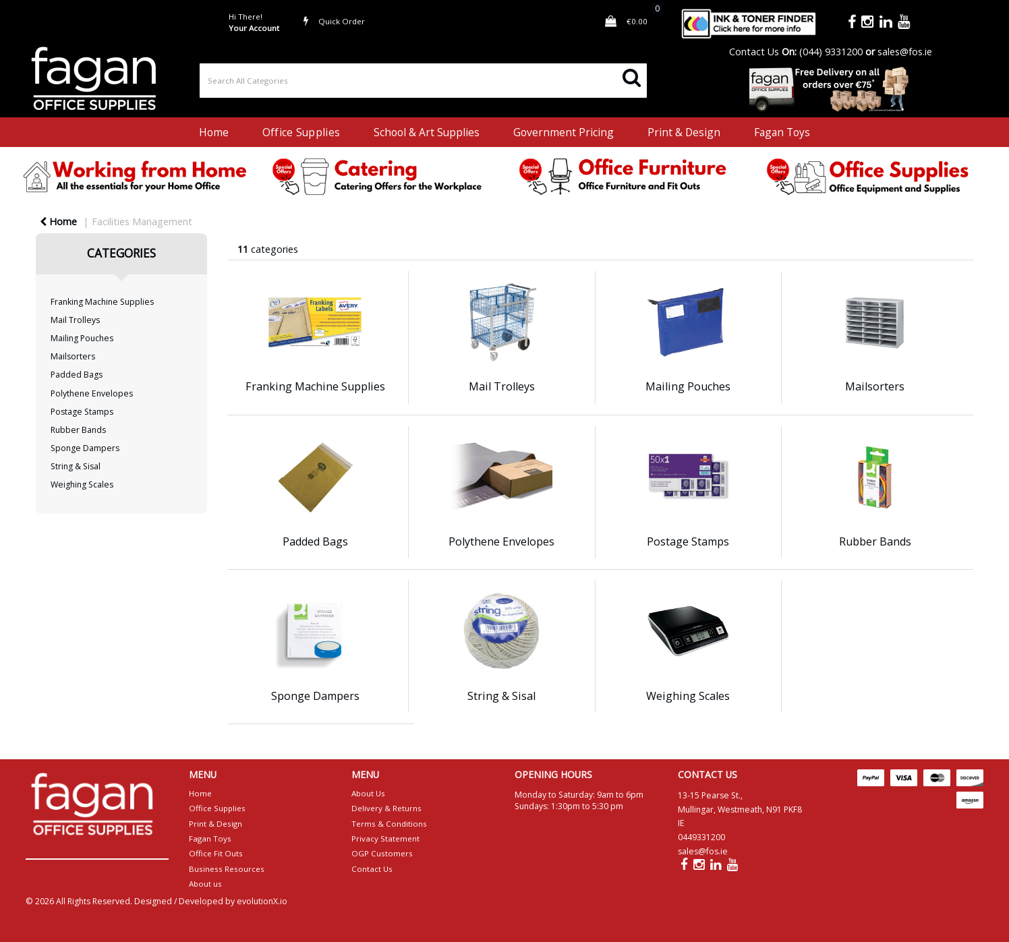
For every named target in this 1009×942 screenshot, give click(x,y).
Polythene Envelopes (92, 393)
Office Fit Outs (216, 853)
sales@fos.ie (904, 51)
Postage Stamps (82, 411)
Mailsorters (73, 356)
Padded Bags (77, 374)
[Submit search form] (631, 76)
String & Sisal (75, 466)
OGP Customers (382, 853)
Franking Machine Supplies (102, 301)
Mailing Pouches (82, 338)
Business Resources (226, 869)
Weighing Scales (82, 484)
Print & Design (683, 132)
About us (205, 884)
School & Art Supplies (427, 132)
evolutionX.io (262, 901)
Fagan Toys (782, 132)
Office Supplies (301, 132)
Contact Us (754, 51)
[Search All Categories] (423, 80)
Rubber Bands (78, 430)
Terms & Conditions (389, 824)
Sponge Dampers (85, 448)
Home (214, 132)
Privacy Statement (385, 838)
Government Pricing (563, 132)
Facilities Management (142, 221)
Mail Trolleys (75, 320)
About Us (368, 793)
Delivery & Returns (386, 808)
